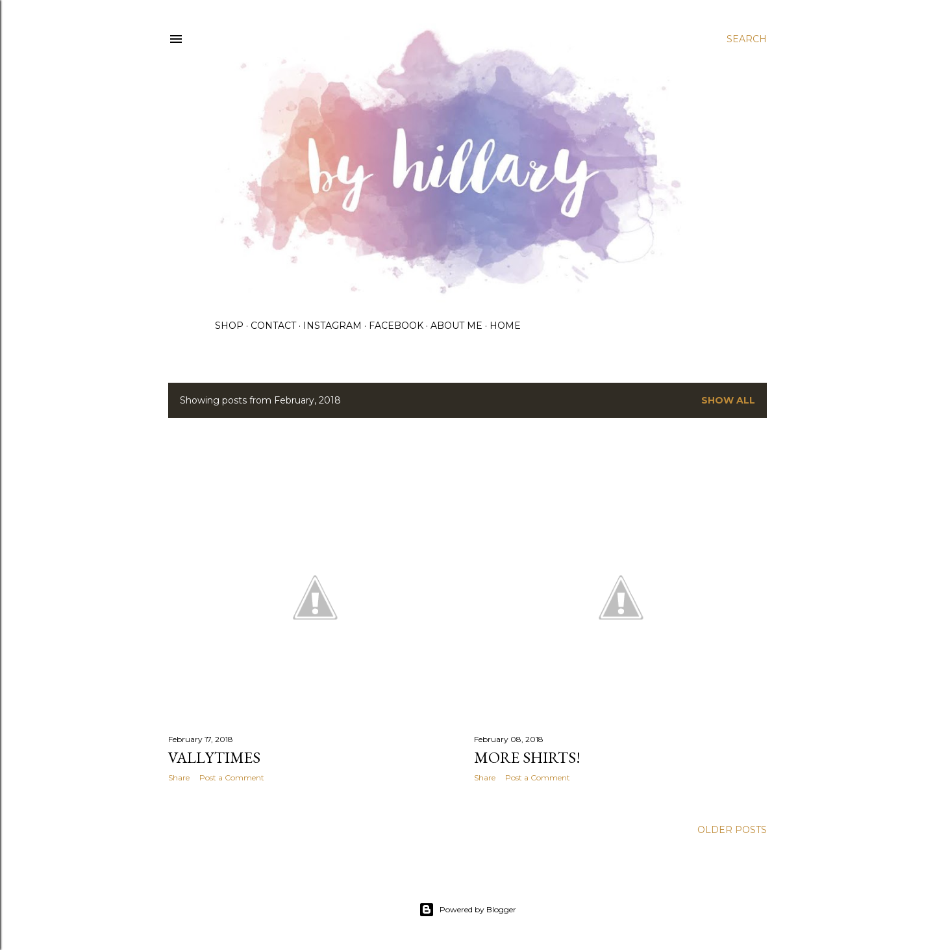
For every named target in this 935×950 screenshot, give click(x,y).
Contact (273, 325)
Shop (229, 325)
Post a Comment (231, 777)
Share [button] (179, 777)
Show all (728, 400)
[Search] (747, 39)
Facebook (396, 325)
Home (505, 325)
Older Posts (732, 830)
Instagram (332, 325)
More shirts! (527, 757)
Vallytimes (214, 757)
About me (456, 325)
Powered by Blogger (467, 910)
